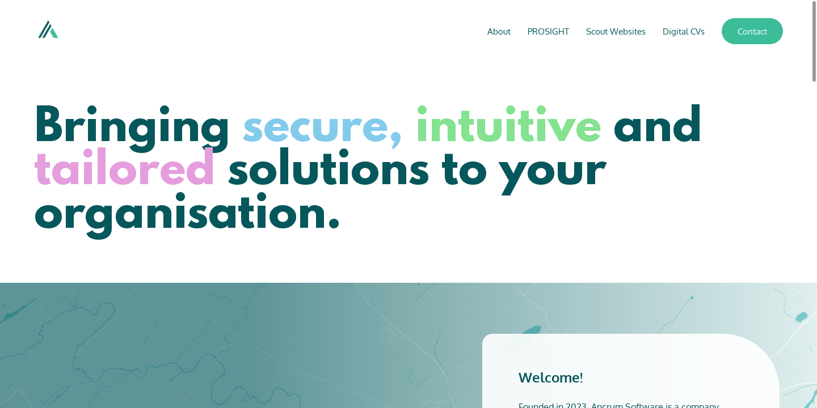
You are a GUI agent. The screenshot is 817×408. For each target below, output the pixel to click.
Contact (752, 31)
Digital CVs (684, 31)
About (499, 31)
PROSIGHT (548, 31)
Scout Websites (616, 31)
